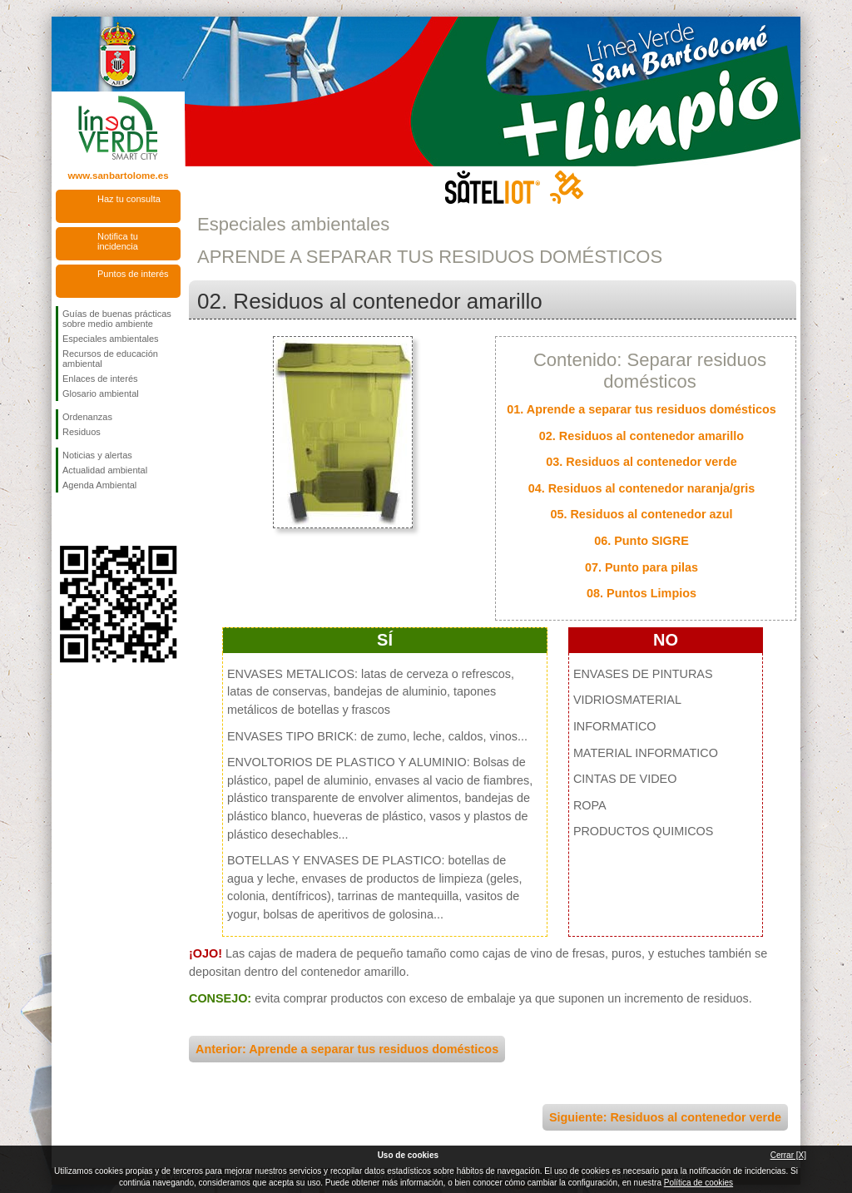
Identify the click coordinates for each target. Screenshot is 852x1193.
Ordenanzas (87, 417)
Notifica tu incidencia (117, 241)
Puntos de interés (133, 274)
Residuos (81, 432)
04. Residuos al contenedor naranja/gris (641, 488)
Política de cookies (698, 1182)
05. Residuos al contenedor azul (641, 514)
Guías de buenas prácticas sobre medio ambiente (116, 319)
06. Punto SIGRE (641, 540)
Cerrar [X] (788, 1155)
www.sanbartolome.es (117, 176)
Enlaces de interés (100, 379)
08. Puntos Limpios (641, 593)
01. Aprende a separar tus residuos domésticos (641, 409)
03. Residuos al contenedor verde (641, 461)
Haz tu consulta (129, 199)
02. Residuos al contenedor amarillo (641, 436)
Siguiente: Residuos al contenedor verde (665, 1117)
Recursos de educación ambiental (110, 359)
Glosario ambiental (100, 393)
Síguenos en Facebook (66, 519)
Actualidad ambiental (104, 470)
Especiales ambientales (110, 339)
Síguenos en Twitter (93, 519)
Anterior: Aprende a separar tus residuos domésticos (347, 1049)
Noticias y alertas (97, 455)
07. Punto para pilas (641, 567)
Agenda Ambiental (99, 485)
